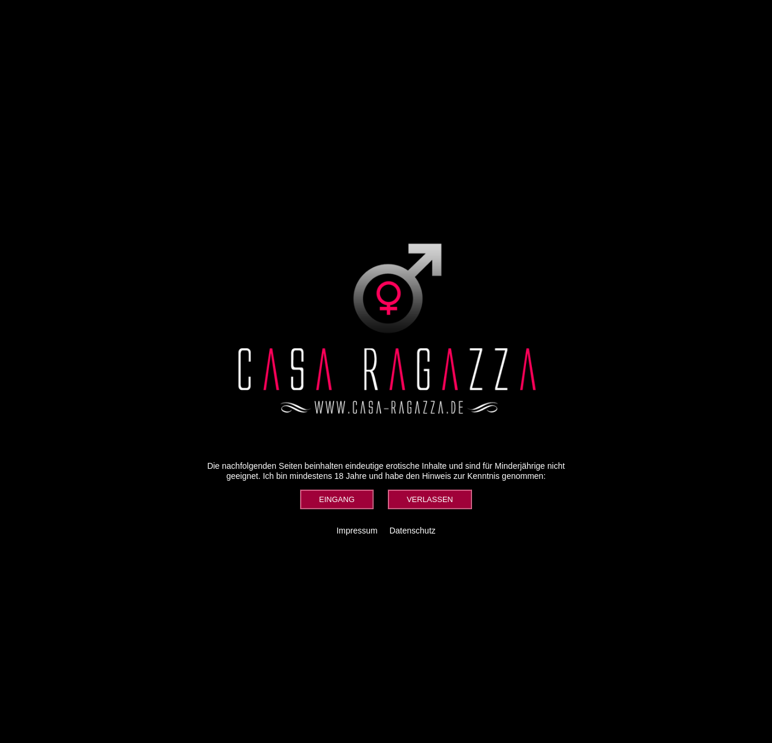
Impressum (356, 530)
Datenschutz (413, 530)
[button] (337, 500)
